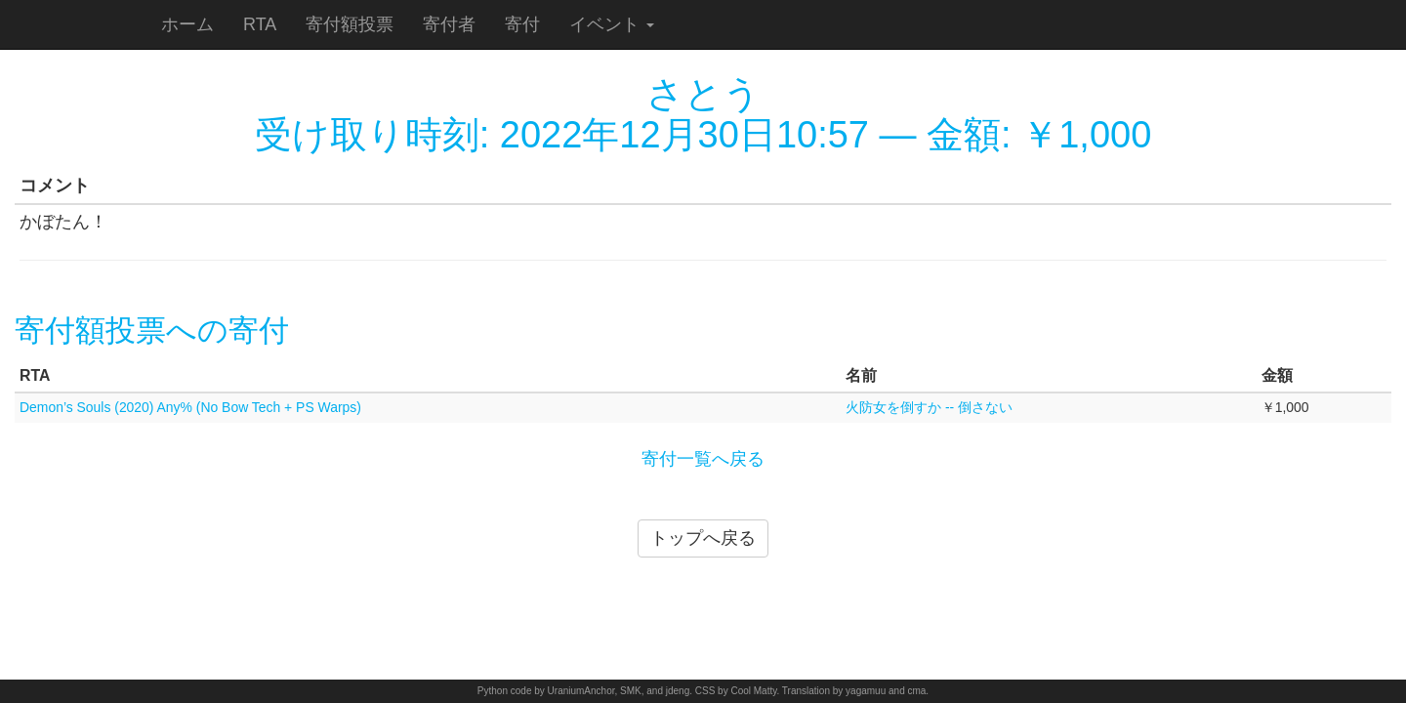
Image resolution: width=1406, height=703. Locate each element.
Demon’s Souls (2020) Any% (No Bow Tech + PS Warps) (190, 407)
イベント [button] (611, 24)
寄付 (522, 24)
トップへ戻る (703, 538)
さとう (703, 93)
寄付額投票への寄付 (152, 330)
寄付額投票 (349, 24)
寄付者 (449, 24)
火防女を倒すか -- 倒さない (929, 407)
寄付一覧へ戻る (703, 459)
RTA (259, 24)
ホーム (187, 24)
